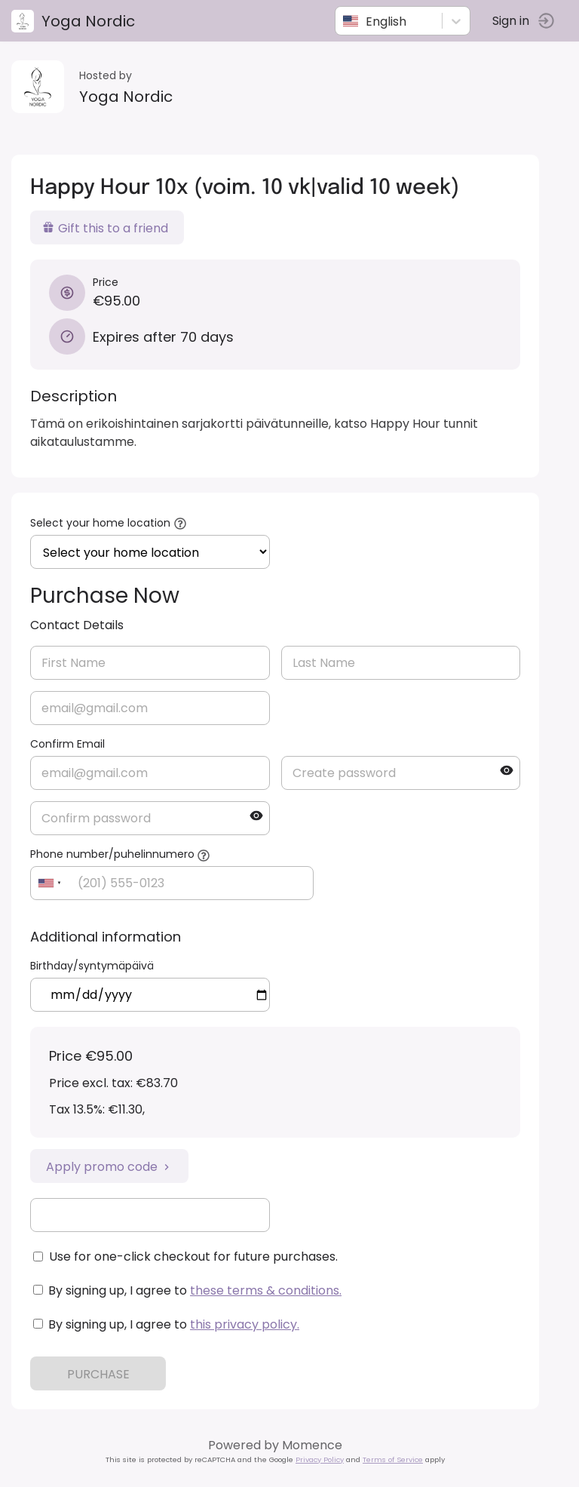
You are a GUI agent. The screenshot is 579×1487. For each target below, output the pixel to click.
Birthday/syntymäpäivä (92, 965)
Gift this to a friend (105, 228)
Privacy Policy (320, 1459)
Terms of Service (393, 1459)
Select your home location (100, 522)
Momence (312, 1445)
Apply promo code (109, 1166)
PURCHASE (98, 1374)
